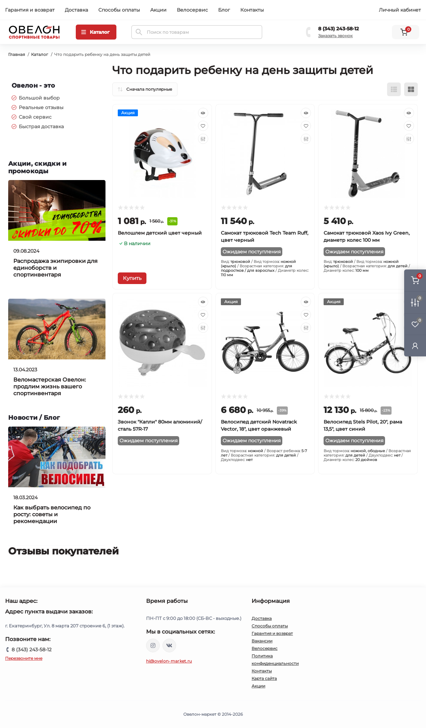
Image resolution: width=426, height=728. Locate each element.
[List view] (394, 89)
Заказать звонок (335, 35)
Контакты (252, 10)
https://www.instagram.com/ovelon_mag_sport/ (153, 645)
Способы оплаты (119, 10)
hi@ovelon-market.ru (169, 661)
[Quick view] (203, 113)
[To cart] (132, 278)
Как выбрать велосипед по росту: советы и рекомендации (51, 514)
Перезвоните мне (23, 658)
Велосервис (192, 10)
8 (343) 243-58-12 (338, 29)
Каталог (39, 54)
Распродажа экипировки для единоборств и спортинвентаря (55, 268)
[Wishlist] (203, 126)
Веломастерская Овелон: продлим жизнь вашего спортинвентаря (49, 386)
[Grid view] (411, 89)
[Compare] (203, 139)
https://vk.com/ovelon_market (169, 645)
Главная (16, 54)
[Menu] (96, 32)
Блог (224, 10)
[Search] (138, 32)
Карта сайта (264, 678)
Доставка (76, 10)
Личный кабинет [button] (400, 10)
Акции (158, 10)
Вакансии (262, 640)
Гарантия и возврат (30, 10)
